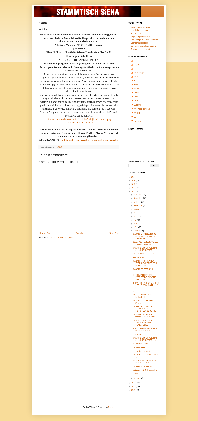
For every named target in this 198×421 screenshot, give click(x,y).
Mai (135, 220)
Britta (136, 77)
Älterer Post (113, 233)
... (134, 291)
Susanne (137, 105)
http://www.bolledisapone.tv (79, 122)
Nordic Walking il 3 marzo (143, 254)
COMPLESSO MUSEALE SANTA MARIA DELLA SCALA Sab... (143, 322)
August (137, 209)
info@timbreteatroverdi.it (75, 140)
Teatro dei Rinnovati (141, 351)
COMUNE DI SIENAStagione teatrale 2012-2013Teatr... (145, 249)
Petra (136, 97)
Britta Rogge (139, 73)
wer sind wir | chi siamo (140, 30)
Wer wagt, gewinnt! (142, 109)
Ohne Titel (137, 334)
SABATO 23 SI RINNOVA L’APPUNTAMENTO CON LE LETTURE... (145, 263)
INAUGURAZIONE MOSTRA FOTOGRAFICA (145, 361)
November (138, 198)
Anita (136, 69)
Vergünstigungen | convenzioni (143, 46)
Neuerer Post (44, 233)
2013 (133, 191)
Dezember (138, 195)
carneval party (139, 347)
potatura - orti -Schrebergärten (145, 370)
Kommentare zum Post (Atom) (61, 238)
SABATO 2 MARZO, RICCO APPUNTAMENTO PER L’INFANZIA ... (144, 236)
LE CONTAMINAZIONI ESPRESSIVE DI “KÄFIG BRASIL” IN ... (144, 277)
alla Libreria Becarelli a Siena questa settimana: (145, 329)
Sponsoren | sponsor (139, 43)
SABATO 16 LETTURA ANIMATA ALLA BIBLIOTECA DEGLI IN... (144, 308)
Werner (137, 113)
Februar (137, 231)
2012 (133, 383)
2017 (133, 177)
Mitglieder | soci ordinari (140, 36)
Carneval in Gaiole (140, 344)
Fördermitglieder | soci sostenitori (144, 40)
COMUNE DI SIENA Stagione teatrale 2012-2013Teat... (145, 315)
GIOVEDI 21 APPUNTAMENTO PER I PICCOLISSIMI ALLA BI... (146, 285)
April (136, 224)
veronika (137, 121)
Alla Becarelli (138, 257)
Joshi (136, 85)
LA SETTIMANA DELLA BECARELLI (143, 296)
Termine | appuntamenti (140, 49)
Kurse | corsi (136, 33)
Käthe (136, 89)
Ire (135, 81)
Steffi (136, 101)
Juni (135, 216)
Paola (136, 93)
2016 (133, 180)
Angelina (137, 65)
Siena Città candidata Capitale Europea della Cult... (145, 243)
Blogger (111, 407)
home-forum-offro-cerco (140, 27)
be (135, 117)
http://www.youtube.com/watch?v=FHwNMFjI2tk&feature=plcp (79, 119)
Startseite (80, 233)
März (136, 227)
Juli (135, 213)
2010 (133, 390)
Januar (137, 378)
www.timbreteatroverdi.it (105, 140)
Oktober (137, 202)
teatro (135, 374)
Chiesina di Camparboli (142, 366)
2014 (133, 188)
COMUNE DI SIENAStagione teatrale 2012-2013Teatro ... (145, 339)
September (138, 205)
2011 (133, 386)
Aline (136, 61)
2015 (133, 184)
